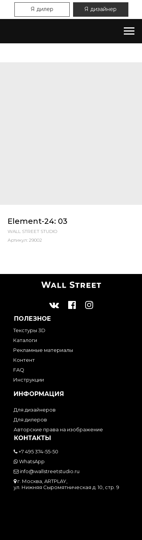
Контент (24, 360)
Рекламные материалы (43, 350)
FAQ (18, 370)
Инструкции (28, 380)
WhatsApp (29, 461)
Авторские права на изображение (58, 429)
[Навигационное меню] (129, 31)
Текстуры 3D (29, 330)
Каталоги (25, 340)
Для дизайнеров (35, 410)
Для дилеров (30, 419)
